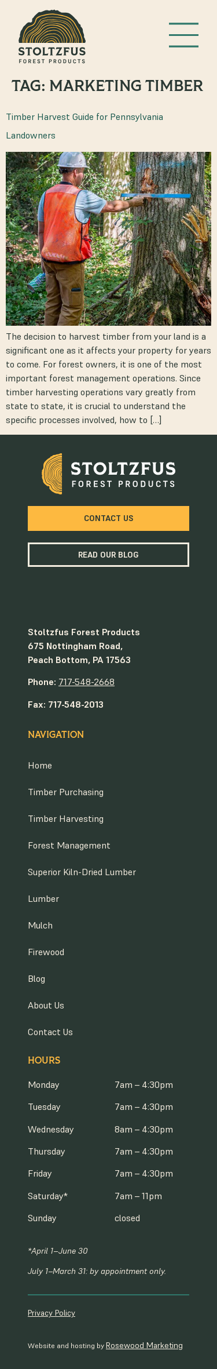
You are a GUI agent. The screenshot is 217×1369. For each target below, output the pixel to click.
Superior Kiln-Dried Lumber (82, 872)
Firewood (46, 951)
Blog (36, 978)
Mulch (40, 925)
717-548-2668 (86, 681)
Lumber (43, 898)
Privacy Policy (51, 1313)
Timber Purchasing (66, 792)
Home (40, 765)
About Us (46, 1005)
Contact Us (50, 1031)
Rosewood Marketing (144, 1345)
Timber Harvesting (66, 818)
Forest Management (69, 845)
